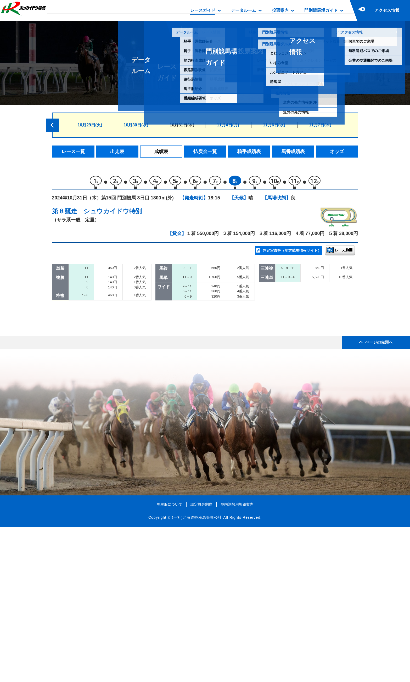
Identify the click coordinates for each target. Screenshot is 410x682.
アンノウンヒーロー (115, 398)
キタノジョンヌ (110, 409)
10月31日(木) (182, 125)
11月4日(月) (228, 125)
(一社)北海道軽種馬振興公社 (197, 672)
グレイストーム (110, 320)
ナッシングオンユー (115, 331)
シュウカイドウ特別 (112, 213)
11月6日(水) (274, 125)
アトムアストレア (112, 342)
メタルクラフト (110, 364)
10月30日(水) (135, 125)
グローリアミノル (112, 309)
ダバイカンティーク (115, 387)
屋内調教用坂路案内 (237, 659)
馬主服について (169, 659)
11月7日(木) (320, 125)
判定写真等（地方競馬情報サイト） (292, 253)
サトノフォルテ (110, 298)
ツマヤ (101, 375)
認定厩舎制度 (201, 659)
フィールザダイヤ (112, 353)
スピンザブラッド (112, 286)
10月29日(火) (89, 125)
